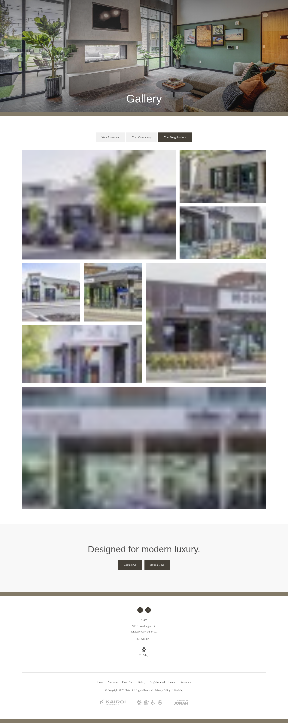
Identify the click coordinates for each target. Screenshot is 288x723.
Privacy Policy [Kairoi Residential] (162, 690)
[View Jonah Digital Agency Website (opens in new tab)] (181, 703)
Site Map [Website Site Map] (178, 690)
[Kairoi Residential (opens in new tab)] (113, 704)
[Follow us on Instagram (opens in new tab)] (148, 610)
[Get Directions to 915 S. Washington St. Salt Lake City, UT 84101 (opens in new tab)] (144, 625)
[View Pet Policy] (144, 652)
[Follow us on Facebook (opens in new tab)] (140, 610)
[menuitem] (100, 682)
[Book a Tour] (157, 565)
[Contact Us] (130, 565)
